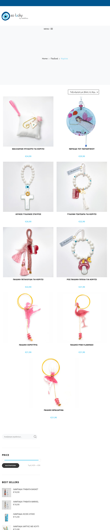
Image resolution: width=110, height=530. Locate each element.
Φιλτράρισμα (10, 465)
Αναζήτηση (35, 436)
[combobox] (85, 92)
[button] (46, 29)
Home (45, 58)
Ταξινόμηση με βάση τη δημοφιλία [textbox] (84, 92)
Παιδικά (54, 58)
